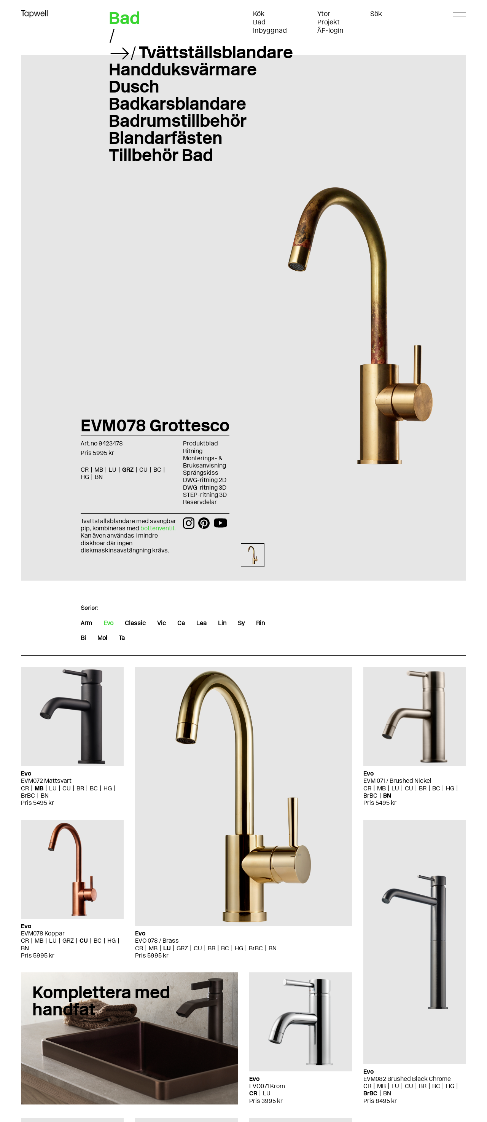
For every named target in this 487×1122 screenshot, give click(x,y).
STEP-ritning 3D (205, 494)
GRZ (128, 469)
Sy (241, 623)
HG (85, 476)
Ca (181, 623)
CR (85, 469)
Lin (222, 623)
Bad (259, 22)
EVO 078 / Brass (157, 940)
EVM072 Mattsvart (46, 780)
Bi (83, 638)
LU (112, 469)
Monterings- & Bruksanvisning (204, 462)
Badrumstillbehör (178, 120)
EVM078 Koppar (43, 933)
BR (80, 788)
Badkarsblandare (177, 103)
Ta (122, 638)
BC (157, 469)
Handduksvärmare (183, 69)
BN (99, 476)
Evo (108, 623)
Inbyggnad (270, 30)
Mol (102, 638)
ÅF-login (330, 30)
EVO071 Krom (267, 1086)
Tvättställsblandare (215, 52)
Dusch (134, 86)
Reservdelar (200, 502)
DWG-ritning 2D (204, 480)
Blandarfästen (166, 138)
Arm (86, 623)
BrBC (28, 795)
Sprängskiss (200, 472)
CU (143, 469)
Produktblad (200, 443)
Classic (135, 623)
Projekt (328, 22)
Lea (201, 623)
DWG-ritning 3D (204, 487)
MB (98, 469)
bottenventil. (158, 528)
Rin (260, 623)
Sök (376, 14)
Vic (161, 623)
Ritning (192, 451)
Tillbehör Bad (161, 155)
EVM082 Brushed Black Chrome (407, 1078)
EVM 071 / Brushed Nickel (397, 780)
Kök (258, 14)
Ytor (323, 14)
